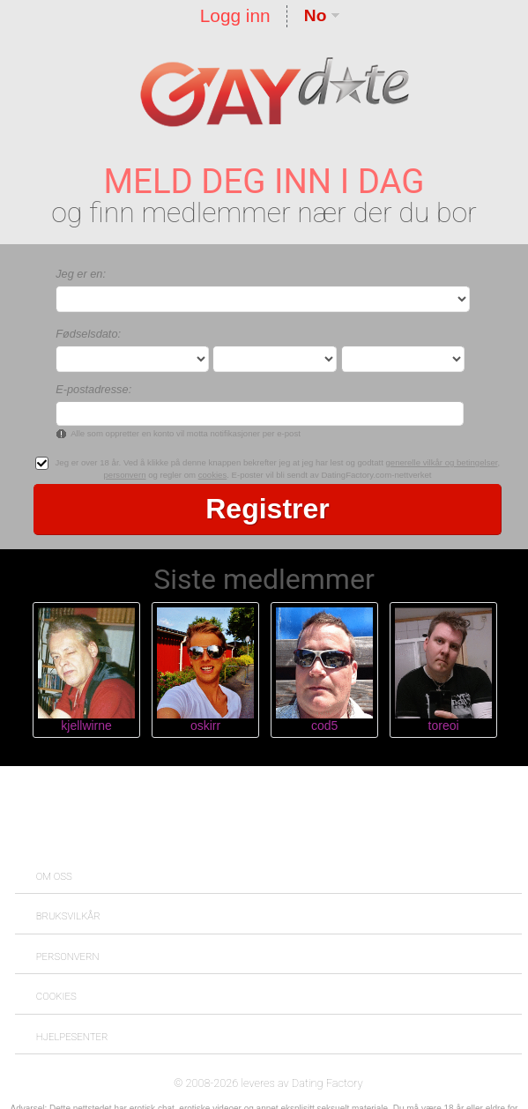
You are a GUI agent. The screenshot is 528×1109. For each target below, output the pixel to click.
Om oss (54, 876)
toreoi (443, 725)
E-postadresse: (93, 389)
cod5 (324, 725)
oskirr (205, 725)
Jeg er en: (81, 273)
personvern (124, 475)
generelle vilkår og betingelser (442, 462)
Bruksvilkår (68, 916)
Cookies (56, 996)
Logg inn (235, 15)
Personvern (68, 956)
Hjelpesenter (72, 1037)
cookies (212, 475)
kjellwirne (86, 725)
